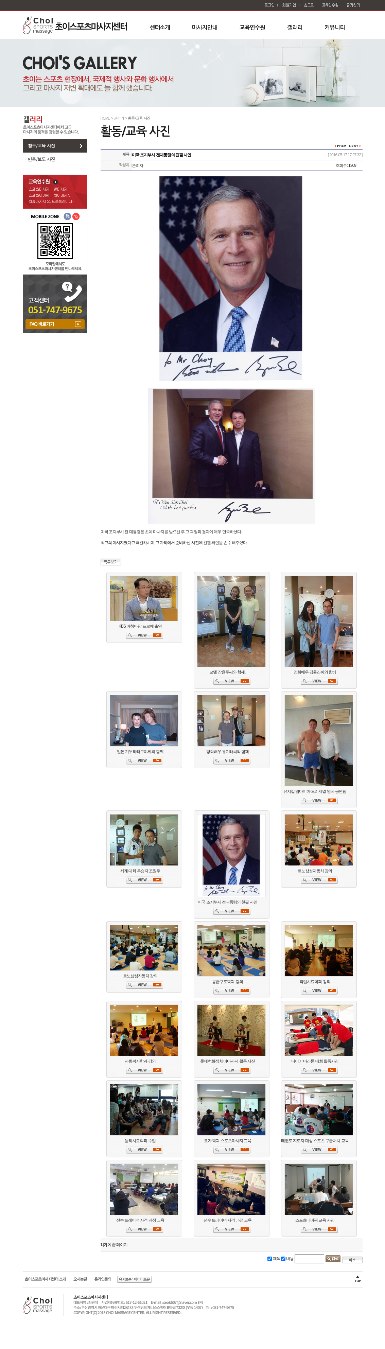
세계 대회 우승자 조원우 (140, 871)
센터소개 (160, 28)
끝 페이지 (119, 1244)
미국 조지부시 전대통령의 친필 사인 (227, 902)
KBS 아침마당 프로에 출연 (140, 626)
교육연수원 (252, 28)
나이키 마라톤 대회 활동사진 (314, 1061)
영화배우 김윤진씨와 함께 (315, 672)
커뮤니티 (335, 28)
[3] (109, 1244)
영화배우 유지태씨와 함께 (227, 751)
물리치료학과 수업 (140, 1140)
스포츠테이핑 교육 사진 (314, 1220)
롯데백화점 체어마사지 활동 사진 (227, 1061)
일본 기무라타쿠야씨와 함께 (140, 751)
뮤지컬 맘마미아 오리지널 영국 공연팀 (314, 791)
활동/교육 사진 (41, 145)
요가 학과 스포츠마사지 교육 (227, 1140)
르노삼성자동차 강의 (315, 871)
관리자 (137, 165)
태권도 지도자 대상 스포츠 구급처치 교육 (315, 1140)
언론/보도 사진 (41, 159)
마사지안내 (204, 28)
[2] (105, 1244)
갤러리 (294, 28)
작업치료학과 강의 (314, 981)
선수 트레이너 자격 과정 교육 (140, 1220)
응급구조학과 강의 (227, 981)
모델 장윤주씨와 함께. (227, 672)
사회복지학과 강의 (140, 1061)
